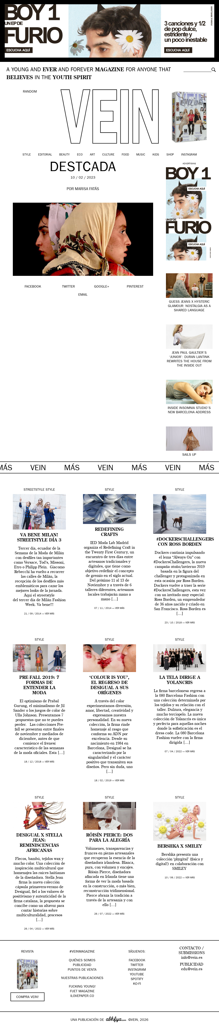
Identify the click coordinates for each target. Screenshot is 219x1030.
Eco (80, 154)
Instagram (189, 154)
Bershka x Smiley (179, 846)
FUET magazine (82, 991)
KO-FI (137, 984)
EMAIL (82, 295)
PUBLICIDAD (82, 965)
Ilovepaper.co (82, 996)
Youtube (137, 974)
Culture (108, 154)
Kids (155, 154)
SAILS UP (189, 455)
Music (140, 154)
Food (125, 154)
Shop (170, 154)
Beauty (64, 154)
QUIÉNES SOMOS (82, 960)
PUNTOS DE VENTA (82, 970)
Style (26, 154)
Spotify (137, 979)
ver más (49, 614)
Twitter (136, 965)
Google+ (8, 1027)
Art (92, 154)
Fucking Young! (82, 987)
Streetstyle (34, 490)
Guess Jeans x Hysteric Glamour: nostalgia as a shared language (189, 306)
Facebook (137, 960)
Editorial (45, 154)
